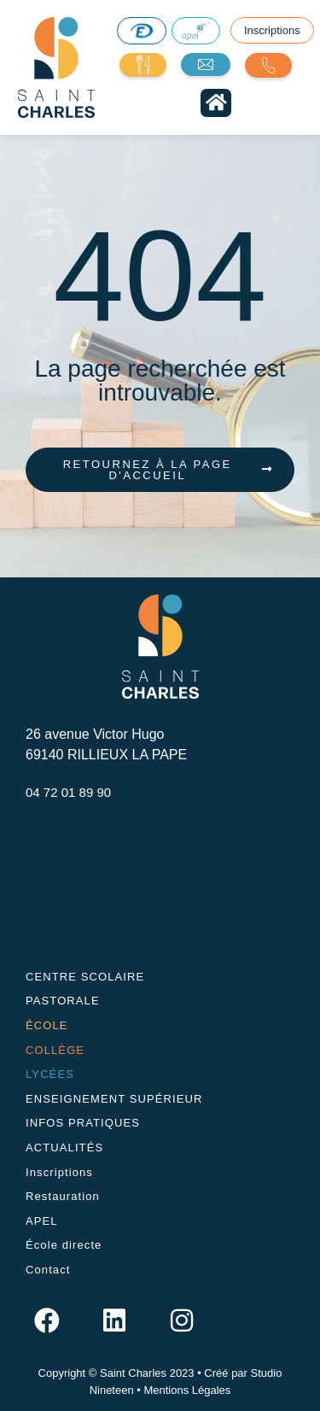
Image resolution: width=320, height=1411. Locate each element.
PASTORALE (63, 1000)
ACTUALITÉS (64, 1147)
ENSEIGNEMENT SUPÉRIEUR (114, 1098)
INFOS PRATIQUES (83, 1122)
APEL (42, 1221)
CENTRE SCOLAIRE (85, 976)
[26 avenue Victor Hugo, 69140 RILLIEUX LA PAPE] (160, 884)
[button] (216, 103)
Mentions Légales (186, 1390)
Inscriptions (59, 1172)
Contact (48, 1269)
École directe (64, 1244)
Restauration (63, 1196)
